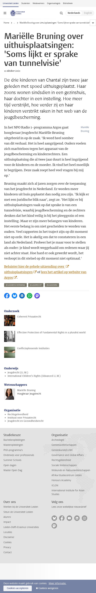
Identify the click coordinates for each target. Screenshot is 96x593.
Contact (7, 552)
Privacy (7, 547)
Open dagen (9, 465)
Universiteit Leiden (11, 3)
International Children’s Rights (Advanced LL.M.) (34, 376)
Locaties (7, 532)
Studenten (25, 3)
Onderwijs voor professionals (18, 455)
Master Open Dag (12, 470)
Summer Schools (12, 460)
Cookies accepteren (17, 588)
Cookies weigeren (48, 588)
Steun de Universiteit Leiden (18, 512)
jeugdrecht (36, 285)
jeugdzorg (52, 285)
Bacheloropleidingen (14, 440)
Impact (7, 522)
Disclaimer (8, 537)
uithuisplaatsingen (18, 272)
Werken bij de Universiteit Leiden (20, 507)
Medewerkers (38, 3)
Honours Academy (61, 480)
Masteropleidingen (13, 445)
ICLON (55, 485)
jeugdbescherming (15, 285)
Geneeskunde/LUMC (62, 450)
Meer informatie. (57, 583)
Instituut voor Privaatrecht (22, 417)
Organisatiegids (53, 3)
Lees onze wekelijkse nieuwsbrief (69, 507)
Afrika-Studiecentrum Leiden (67, 475)
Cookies (7, 542)
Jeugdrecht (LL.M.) (18, 372)
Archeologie (58, 440)
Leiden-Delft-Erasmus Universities (21, 527)
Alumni (7, 517)
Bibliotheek (68, 3)
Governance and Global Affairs (68, 455)
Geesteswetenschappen (64, 445)
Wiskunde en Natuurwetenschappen (71, 470)
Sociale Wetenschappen (64, 465)
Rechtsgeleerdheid (18, 414)
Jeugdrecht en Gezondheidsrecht (25, 421)
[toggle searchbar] (61, 13)
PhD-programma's (13, 450)
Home (6, 22)
